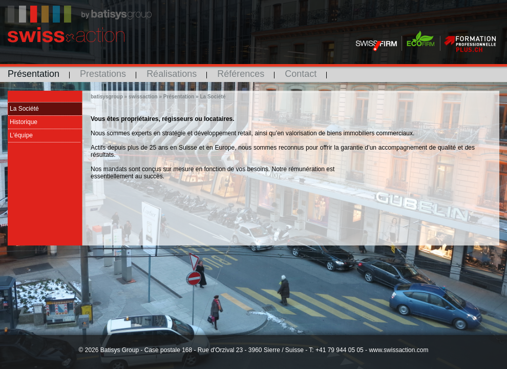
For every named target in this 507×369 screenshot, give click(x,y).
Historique (23, 122)
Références (240, 74)
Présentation (33, 74)
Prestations (103, 74)
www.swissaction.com (398, 350)
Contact (300, 74)
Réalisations (171, 74)
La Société (24, 108)
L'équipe (21, 135)
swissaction (143, 96)
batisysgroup (107, 96)
